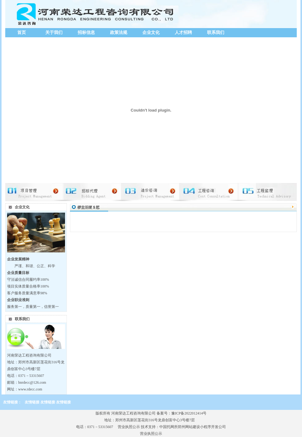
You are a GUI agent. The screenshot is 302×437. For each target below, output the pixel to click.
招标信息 (86, 32)
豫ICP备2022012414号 (189, 413)
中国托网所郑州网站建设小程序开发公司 (192, 427)
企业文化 (151, 32)
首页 (21, 32)
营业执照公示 (129, 427)
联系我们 (215, 32)
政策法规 (118, 32)
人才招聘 (183, 32)
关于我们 (54, 32)
